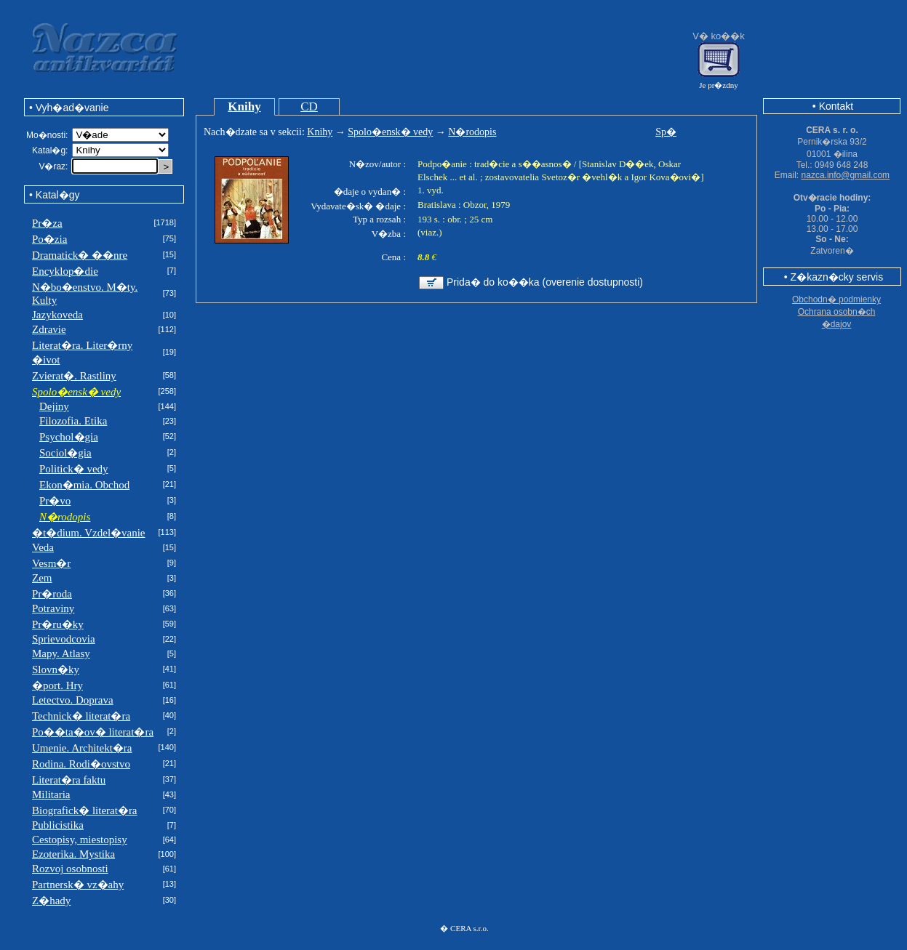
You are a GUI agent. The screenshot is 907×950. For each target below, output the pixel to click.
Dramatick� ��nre (79, 255)
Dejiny (54, 406)
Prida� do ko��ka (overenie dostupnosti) (545, 282)
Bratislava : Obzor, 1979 (463, 204)
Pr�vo (55, 501)
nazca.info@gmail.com (846, 175)
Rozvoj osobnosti (70, 868)
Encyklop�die (65, 271)
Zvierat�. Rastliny (74, 376)
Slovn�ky (55, 669)
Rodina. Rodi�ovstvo (81, 764)
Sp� (665, 131)
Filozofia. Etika (73, 421)
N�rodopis (472, 131)
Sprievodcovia (63, 639)
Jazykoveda (57, 315)
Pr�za (47, 223)
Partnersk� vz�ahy (78, 884)
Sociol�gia (65, 453)
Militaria (51, 794)
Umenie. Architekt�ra (82, 748)
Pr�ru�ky (58, 624)
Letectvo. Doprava (72, 700)
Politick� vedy (73, 469)
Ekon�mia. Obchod (84, 485)
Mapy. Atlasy (61, 653)
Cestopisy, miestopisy (79, 839)
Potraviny (53, 608)
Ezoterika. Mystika (73, 854)
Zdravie (49, 329)
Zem (42, 578)
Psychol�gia (68, 437)
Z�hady (51, 900)
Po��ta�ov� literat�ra (92, 732)
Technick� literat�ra (81, 716)
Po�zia (49, 239)
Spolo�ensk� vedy (390, 131)
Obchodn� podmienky (836, 299)
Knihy (244, 106)
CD (309, 106)
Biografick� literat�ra (84, 810)
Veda (43, 547)
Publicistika (58, 825)
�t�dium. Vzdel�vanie (88, 533)
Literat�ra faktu (68, 780)
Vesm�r (51, 563)
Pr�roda (52, 594)
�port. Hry (57, 685)
